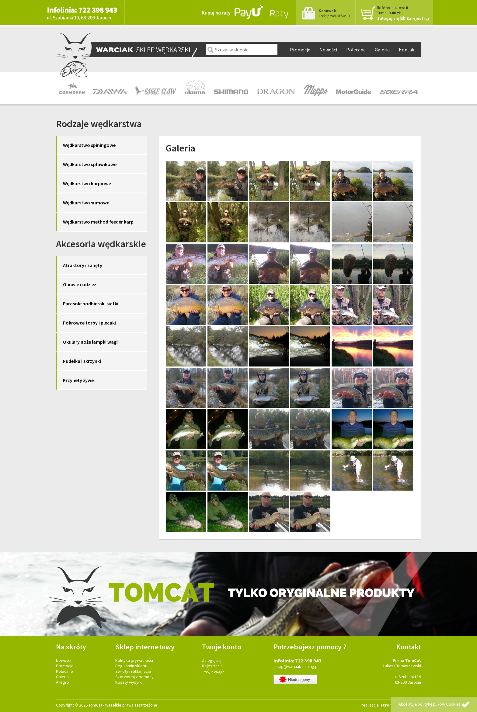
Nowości (328, 50)
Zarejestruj (417, 18)
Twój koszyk (213, 671)
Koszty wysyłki (129, 682)
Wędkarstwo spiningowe (89, 145)
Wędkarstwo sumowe (86, 203)
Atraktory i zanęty (82, 265)
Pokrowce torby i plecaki (89, 323)
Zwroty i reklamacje (133, 671)
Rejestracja (212, 666)
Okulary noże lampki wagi (90, 342)
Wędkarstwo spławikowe (90, 164)
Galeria (382, 50)
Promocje (300, 50)
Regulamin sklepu (131, 666)
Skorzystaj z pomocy (134, 676)
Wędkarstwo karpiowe (87, 183)
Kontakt (407, 50)
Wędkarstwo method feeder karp (98, 222)
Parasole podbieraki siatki (90, 303)
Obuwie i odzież (79, 284)
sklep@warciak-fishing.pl (296, 666)
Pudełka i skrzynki (82, 361)
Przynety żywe (78, 380)
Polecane (356, 50)
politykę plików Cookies (439, 704)
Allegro (62, 682)
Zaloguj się (388, 18)
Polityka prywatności (134, 660)
